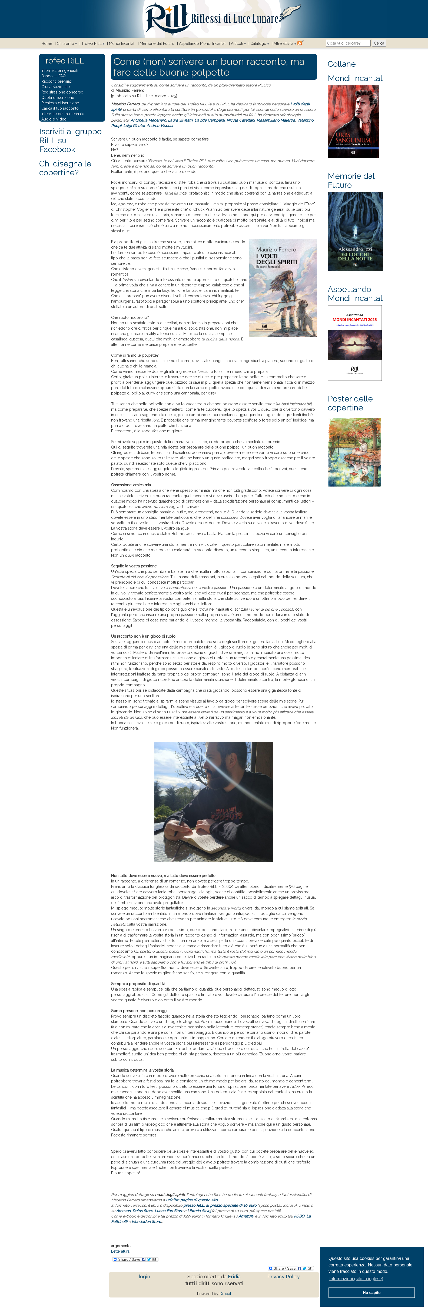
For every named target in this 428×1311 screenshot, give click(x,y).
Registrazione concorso (62, 92)
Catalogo (258, 43)
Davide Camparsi (209, 120)
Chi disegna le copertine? (65, 168)
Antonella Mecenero (148, 120)
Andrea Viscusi (160, 125)
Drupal (225, 1294)
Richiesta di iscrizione (60, 103)
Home (46, 43)
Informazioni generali (59, 70)
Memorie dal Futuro (157, 43)
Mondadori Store (146, 1221)
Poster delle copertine (350, 403)
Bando (47, 76)
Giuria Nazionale (55, 87)
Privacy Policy (283, 1276)
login (144, 1276)
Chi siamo (65, 43)
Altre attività (283, 43)
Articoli (237, 43)
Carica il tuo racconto (60, 108)
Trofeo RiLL (91, 43)
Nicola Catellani (241, 120)
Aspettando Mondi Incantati (202, 43)
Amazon (123, 1211)
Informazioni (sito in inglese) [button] (356, 1278)
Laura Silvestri (180, 120)
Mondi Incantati (122, 43)
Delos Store (142, 1211)
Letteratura (120, 1251)
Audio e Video (54, 119)
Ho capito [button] (372, 1292)
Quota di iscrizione (57, 97)
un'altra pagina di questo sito (191, 1200)
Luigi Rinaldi (134, 125)
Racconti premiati (56, 81)
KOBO (299, 1216)
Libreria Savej (199, 1211)
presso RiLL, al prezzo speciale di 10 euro (219, 1205)
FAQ (62, 76)
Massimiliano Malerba (276, 120)
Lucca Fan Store (169, 1211)
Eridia (234, 1276)
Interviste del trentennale (62, 114)
